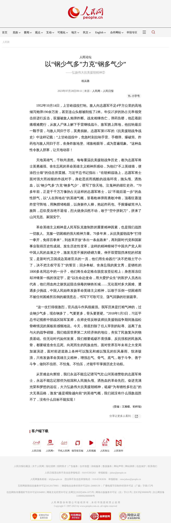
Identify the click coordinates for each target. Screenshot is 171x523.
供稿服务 (96, 466)
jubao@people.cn (118, 473)
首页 (4, 32)
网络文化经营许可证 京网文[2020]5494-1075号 (70, 492)
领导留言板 (77, 444)
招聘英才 (61, 466)
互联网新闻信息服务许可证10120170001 (38, 485)
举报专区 (132, 32)
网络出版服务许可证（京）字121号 (114, 492)
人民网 (6, 42)
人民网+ (50, 444)
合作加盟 (84, 466)
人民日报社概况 (22, 466)
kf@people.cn (55, 479)
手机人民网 (64, 444)
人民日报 (36, 444)
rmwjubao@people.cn (130, 479)
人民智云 (105, 444)
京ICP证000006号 (142, 492)
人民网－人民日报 (103, 91)
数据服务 (107, 466)
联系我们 (152, 466)
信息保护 (141, 466)
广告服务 (73, 466)
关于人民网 (38, 466)
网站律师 (129, 466)
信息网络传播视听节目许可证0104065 (26, 492)
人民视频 (91, 444)
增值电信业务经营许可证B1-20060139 (81, 485)
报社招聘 (50, 466)
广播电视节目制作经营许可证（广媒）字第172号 (128, 485)
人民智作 (118, 444)
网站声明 (118, 466)
